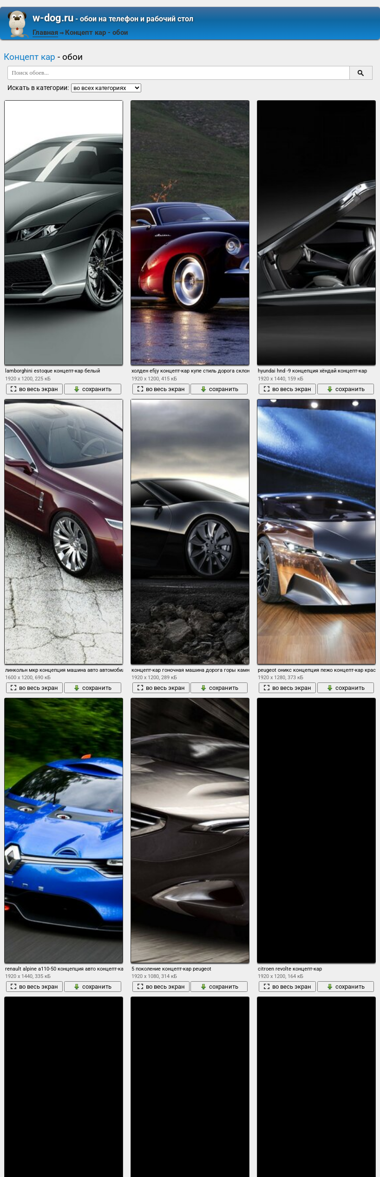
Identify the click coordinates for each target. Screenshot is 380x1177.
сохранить (92, 389)
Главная (45, 32)
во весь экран (34, 389)
